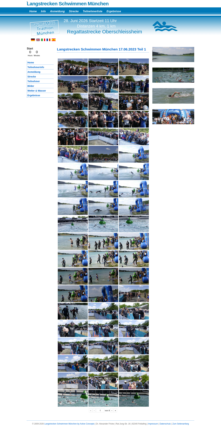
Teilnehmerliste (92, 11)
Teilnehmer (33, 81)
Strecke (74, 11)
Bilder (30, 86)
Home (33, 11)
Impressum (153, 424)
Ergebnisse (113, 11)
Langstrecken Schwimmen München (67, 3)
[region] (173, 56)
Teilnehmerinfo (35, 67)
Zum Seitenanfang (180, 424)
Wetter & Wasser (36, 90)
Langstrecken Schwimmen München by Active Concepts (69, 424)
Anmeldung (57, 11)
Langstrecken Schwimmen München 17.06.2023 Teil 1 (101, 49)
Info (43, 11)
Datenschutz (165, 424)
